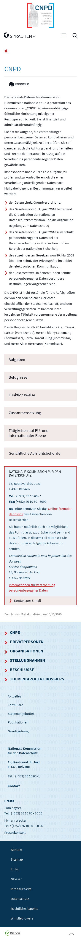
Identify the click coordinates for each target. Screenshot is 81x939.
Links (15, 869)
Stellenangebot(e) (21, 713)
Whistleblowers (22, 918)
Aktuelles (14, 696)
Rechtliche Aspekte (24, 908)
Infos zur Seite (21, 889)
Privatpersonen (27, 641)
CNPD (15, 632)
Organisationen (26, 651)
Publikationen (18, 722)
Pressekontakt (15, 832)
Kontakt (14, 786)
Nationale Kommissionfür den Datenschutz (24, 750)
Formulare (15, 705)
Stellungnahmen (27, 660)
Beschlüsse (22, 669)
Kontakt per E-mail (27, 600)
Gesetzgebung (18, 731)
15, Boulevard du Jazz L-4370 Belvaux (24, 764)
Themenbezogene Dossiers (37, 678)
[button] (64, 36)
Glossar (16, 879)
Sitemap (17, 859)
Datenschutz (20, 898)
